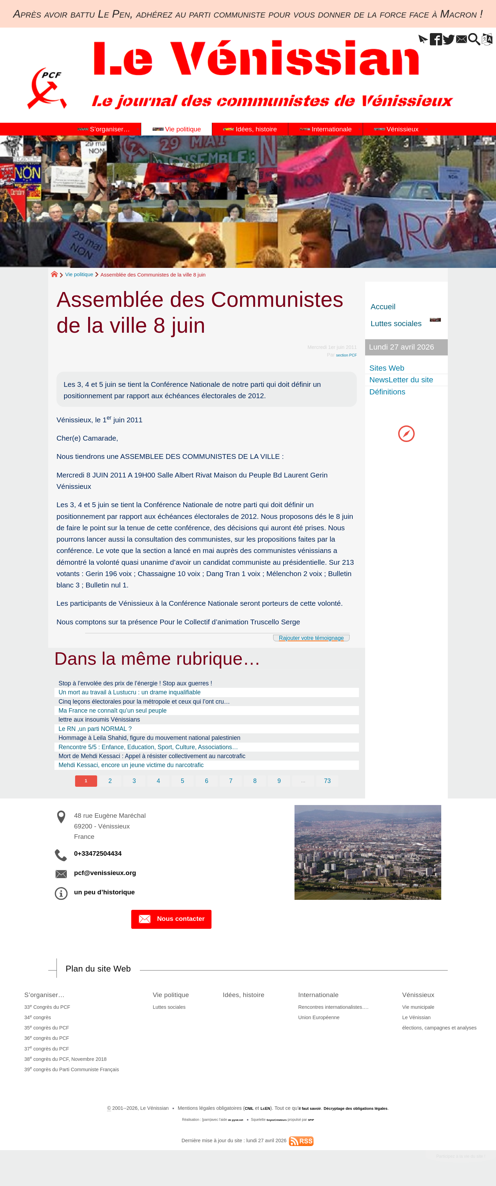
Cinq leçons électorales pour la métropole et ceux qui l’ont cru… (144, 701)
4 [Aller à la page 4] (157, 781)
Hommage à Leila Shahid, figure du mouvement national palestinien (149, 737)
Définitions (389, 392)
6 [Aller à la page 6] (206, 781)
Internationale (331, 997)
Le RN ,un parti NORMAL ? (95, 728)
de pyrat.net (231, 1123)
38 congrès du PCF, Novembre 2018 (63, 1062)
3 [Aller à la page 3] (132, 781)
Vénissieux (426, 997)
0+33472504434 (98, 854)
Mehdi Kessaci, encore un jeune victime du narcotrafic (131, 765)
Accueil (383, 306)
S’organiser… (48, 997)
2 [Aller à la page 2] (107, 781)
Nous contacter (171, 921)
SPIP (316, 1123)
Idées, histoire (249, 997)
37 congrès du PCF (44, 1051)
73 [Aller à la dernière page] (330, 781)
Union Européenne (326, 1021)
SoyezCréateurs (278, 1123)
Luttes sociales (162, 1010)
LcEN (253, 1111)
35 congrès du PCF (44, 1031)
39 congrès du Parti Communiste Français (69, 1072)
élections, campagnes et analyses (442, 1031)
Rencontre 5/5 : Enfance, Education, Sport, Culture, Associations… (148, 747)
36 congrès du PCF (44, 1041)
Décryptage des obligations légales (361, 1111)
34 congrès (35, 1020)
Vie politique (79, 274)
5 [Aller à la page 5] (182, 781)
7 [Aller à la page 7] (231, 781)
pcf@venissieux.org (105, 874)
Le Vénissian (419, 1021)
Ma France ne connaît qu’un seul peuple (113, 710)
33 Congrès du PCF (45, 1010)
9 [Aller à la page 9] (281, 781)
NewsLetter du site (402, 379)
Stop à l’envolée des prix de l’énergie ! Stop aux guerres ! (135, 683)
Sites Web (388, 368)
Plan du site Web (108, 970)
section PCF (343, 355)
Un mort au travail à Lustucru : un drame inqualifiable (130, 692)
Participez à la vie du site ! (450, 1161)
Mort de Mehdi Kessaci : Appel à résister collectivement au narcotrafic (152, 756)
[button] (398, 39)
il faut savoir (303, 1111)
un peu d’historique (104, 893)
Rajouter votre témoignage (300, 637)
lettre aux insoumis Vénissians (99, 719)
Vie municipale (421, 1010)
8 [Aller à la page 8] (256, 781)
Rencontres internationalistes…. (340, 1010)
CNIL (235, 1111)
